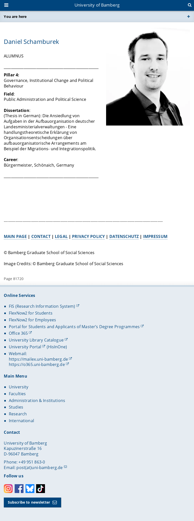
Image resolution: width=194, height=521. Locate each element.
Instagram (8, 488)
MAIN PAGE (15, 236)
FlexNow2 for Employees (32, 320)
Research (18, 414)
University (18, 387)
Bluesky (30, 488)
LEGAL (61, 236)
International (21, 420)
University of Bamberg (97, 5)
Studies (16, 407)
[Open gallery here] (148, 77)
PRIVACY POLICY (88, 236)
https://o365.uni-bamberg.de (37, 364)
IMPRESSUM (155, 236)
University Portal (25, 347)
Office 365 (18, 333)
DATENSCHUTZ (124, 236)
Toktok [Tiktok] (40, 488)
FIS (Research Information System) (42, 306)
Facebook (19, 488)
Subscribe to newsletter (29, 502)
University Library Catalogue (36, 340)
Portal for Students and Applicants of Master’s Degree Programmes (74, 326)
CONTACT (41, 236)
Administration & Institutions (37, 400)
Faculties (17, 393)
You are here (15, 16)
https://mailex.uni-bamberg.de (38, 359)
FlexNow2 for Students (31, 313)
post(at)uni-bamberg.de (39, 467)
